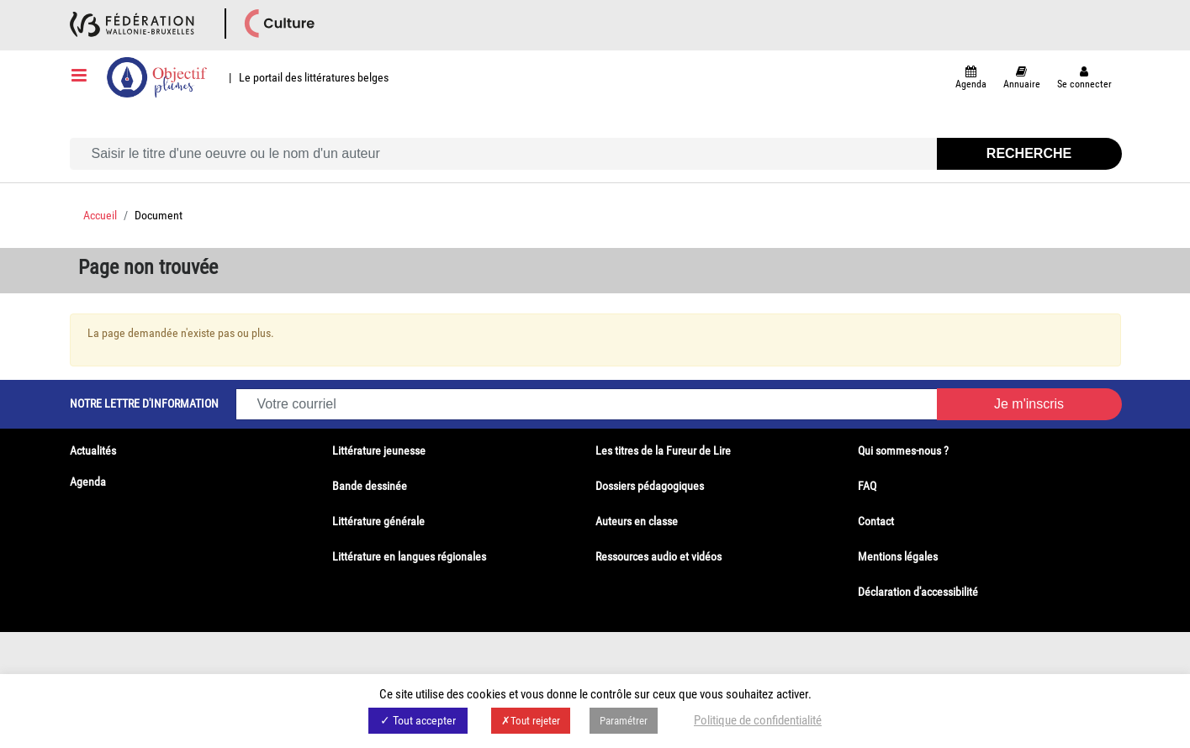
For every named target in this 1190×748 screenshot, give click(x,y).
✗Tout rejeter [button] (530, 720)
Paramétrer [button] (624, 720)
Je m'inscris (1029, 404)
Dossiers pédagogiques (649, 486)
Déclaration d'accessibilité (918, 591)
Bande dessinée (369, 486)
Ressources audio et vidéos (658, 556)
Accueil (100, 215)
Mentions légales (898, 556)
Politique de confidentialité (758, 720)
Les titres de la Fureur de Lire (663, 450)
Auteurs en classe (636, 521)
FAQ (867, 486)
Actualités (93, 450)
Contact (876, 521)
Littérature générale (378, 521)
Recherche (1028, 153)
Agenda (88, 481)
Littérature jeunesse (379, 450)
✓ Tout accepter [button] (418, 720)
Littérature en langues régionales (409, 556)
